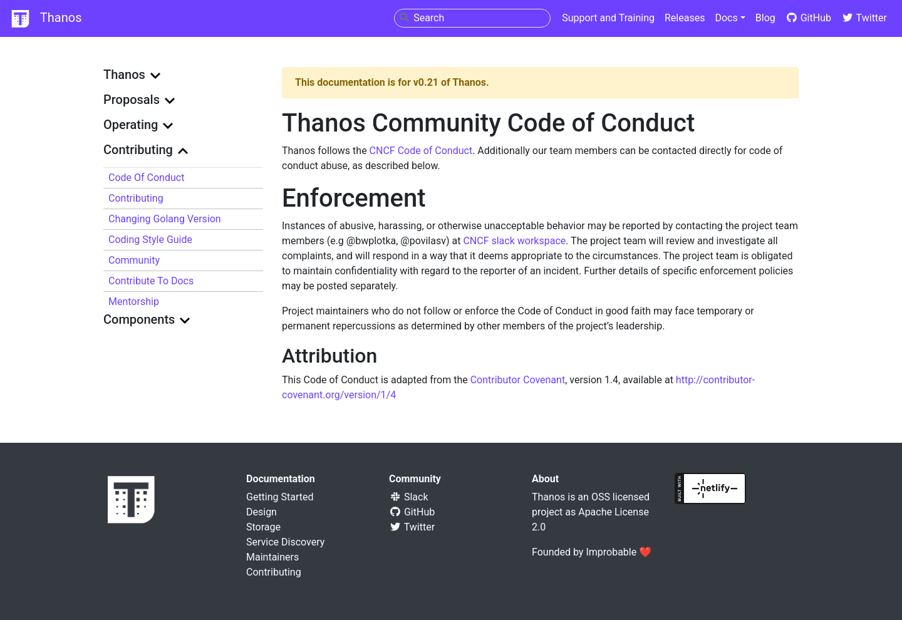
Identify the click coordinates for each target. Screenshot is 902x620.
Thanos (45, 19)
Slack (408, 497)
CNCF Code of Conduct (421, 151)
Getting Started (280, 497)
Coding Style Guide (150, 239)
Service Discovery (285, 542)
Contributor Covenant (517, 380)
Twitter (864, 18)
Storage (263, 527)
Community (134, 260)
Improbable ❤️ (618, 552)
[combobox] (472, 18)
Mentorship (133, 301)
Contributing (135, 198)
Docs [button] (726, 18)
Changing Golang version (164, 219)
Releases (685, 18)
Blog (765, 18)
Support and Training (608, 18)
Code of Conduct (146, 177)
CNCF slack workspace (514, 241)
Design (261, 512)
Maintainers (272, 557)
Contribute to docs (151, 281)
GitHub (808, 18)
